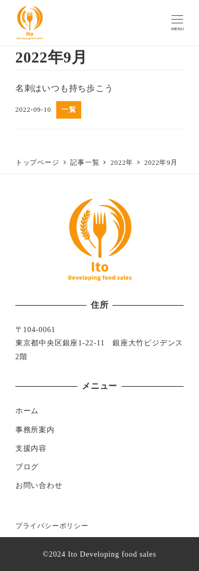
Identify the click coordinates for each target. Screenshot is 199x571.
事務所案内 (35, 429)
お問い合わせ (39, 485)
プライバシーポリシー (52, 526)
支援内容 (31, 448)
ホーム (27, 410)
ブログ (27, 466)
